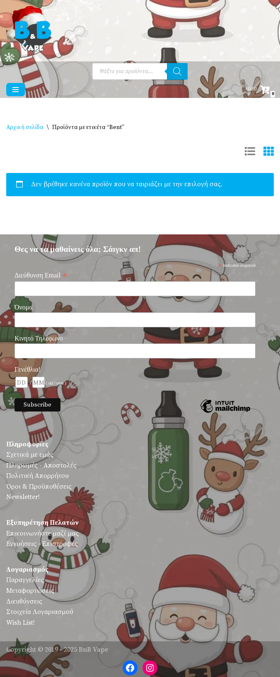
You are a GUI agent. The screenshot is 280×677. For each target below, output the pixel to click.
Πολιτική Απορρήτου (37, 476)
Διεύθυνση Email (40, 275)
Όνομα (23, 307)
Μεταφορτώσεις (30, 591)
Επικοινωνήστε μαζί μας (42, 533)
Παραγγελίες (25, 580)
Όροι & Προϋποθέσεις (39, 486)
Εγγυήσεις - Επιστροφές (42, 544)
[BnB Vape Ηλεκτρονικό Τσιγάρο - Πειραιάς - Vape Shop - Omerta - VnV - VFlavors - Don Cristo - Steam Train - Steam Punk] (31, 31)
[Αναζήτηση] (177, 71)
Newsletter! (23, 497)
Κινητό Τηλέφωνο (38, 338)
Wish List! (20, 623)
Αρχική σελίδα (24, 127)
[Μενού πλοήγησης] (15, 89)
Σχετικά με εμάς (29, 455)
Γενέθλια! (27, 369)
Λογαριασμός (27, 569)
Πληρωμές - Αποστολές (41, 465)
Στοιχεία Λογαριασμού (39, 612)
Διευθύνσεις (24, 601)
